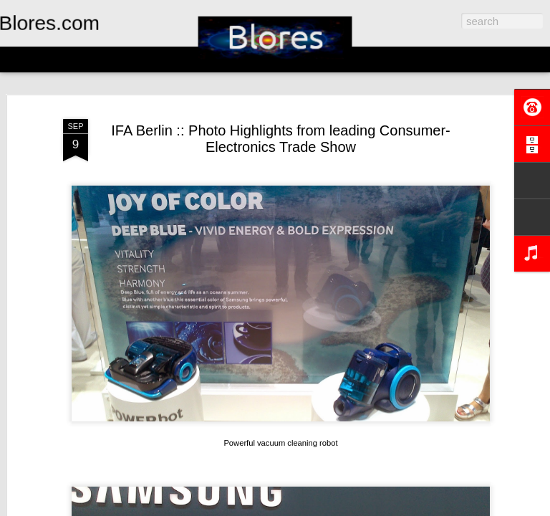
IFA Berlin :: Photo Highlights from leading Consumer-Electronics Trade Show (280, 139)
